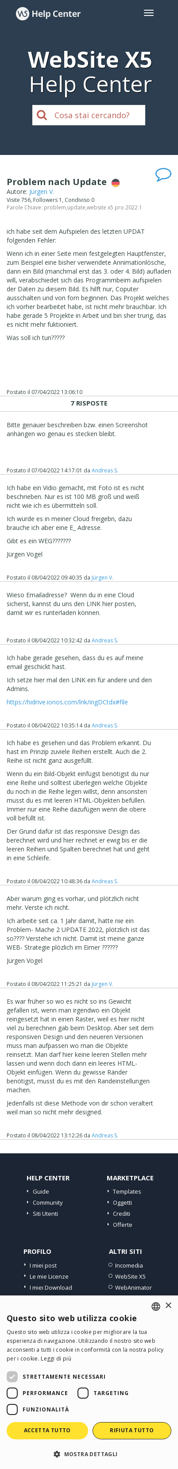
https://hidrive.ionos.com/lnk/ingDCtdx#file (67, 702)
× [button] (168, 1306)
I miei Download (51, 1287)
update (76, 207)
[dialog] (89, 1382)
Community (48, 1202)
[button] (89, 1454)
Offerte (122, 1225)
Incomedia (129, 1265)
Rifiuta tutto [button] (132, 1430)
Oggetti (122, 1202)
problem (55, 207)
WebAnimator (133, 1287)
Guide (41, 1191)
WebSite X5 (130, 1276)
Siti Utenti (45, 1214)
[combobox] (155, 1306)
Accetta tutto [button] (47, 1430)
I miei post (43, 1265)
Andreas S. (105, 470)
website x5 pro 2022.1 (114, 207)
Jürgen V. (41, 191)
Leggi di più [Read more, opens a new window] (56, 1358)
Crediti (121, 1214)
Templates (127, 1191)
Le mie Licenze (49, 1276)
